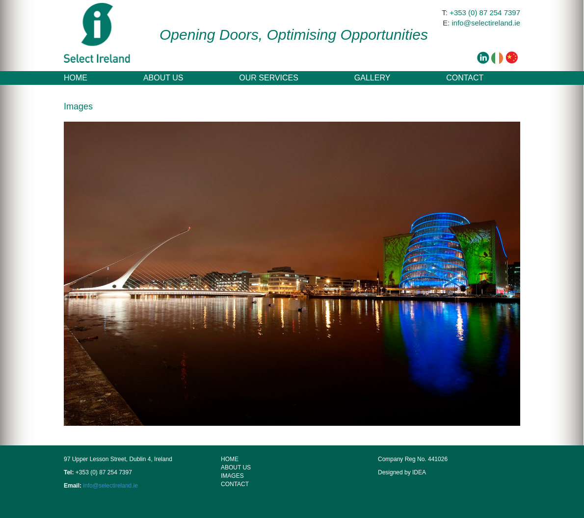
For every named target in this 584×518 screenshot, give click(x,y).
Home (75, 78)
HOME (230, 459)
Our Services (268, 78)
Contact (464, 78)
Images (232, 475)
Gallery (372, 78)
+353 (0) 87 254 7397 (485, 12)
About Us (163, 78)
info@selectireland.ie (486, 23)
